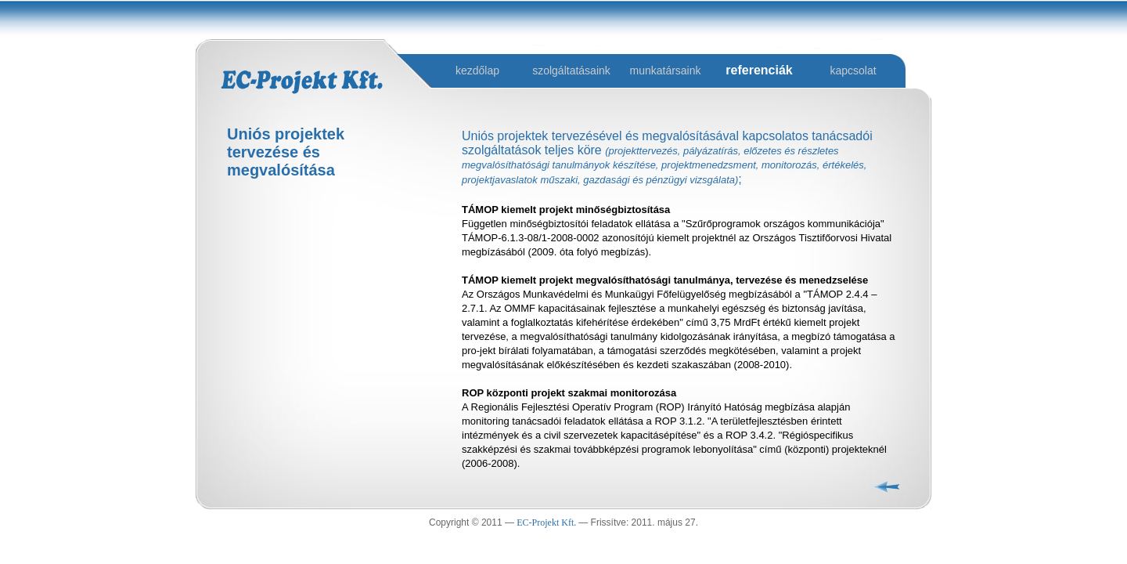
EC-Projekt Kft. (547, 522)
